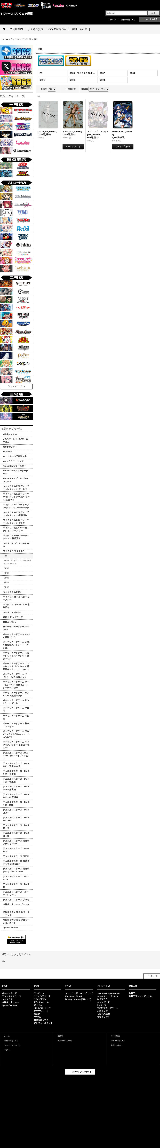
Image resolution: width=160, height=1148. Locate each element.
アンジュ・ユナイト (43, 1023)
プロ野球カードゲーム (107, 1008)
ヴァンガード (103, 1002)
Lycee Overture (9, 1005)
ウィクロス (7, 999)
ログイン (112, 20)
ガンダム (38, 1005)
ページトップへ (153, 976)
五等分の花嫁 (103, 1014)
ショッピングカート (12, 1045)
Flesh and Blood (73, 996)
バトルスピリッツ (42, 1008)
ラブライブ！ (103, 1017)
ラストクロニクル (16, 386)
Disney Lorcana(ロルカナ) (78, 999)
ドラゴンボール (41, 1002)
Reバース (101, 1005)
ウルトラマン (40, 999)
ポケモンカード (9, 993)
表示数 (44, 89)
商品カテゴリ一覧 (64, 1041)
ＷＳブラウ (102, 999)
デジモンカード (41, 1011)
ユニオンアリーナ (42, 996)
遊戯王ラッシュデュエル (140, 996)
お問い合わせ (116, 1045)
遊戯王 (132, 993)
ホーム (7, 1036)
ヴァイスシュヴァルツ (107, 996)
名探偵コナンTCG (10, 1002)
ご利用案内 (115, 1036)
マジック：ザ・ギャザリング (79, 993)
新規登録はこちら (128, 20)
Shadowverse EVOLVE (108, 993)
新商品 (60, 1036)
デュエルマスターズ (11, 996)
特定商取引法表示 (118, 1041)
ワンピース (39, 993)
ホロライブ (102, 1011)
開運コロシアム (41, 1020)
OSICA (37, 1014)
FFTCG (37, 1017)
